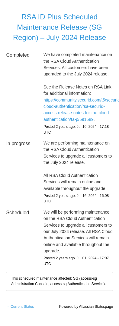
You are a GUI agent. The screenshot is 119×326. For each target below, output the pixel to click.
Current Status (20, 306)
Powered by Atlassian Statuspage (86, 306)
